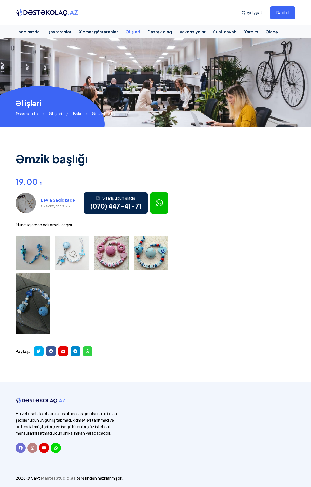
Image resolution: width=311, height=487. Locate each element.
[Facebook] (21, 447)
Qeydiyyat (252, 12)
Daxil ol (282, 12)
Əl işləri (133, 31)
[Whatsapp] (56, 447)
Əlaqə (272, 31)
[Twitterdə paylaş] (39, 351)
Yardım (251, 31)
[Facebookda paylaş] (51, 351)
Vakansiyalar (193, 31)
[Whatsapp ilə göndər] (87, 351)
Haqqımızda (28, 31)
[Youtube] (44, 447)
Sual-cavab (225, 31)
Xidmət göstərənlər (98, 31)
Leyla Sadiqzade (58, 200)
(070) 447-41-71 (115, 206)
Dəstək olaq (159, 31)
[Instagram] (32, 447)
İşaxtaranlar (59, 31)
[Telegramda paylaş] (75, 351)
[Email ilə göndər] (63, 351)
